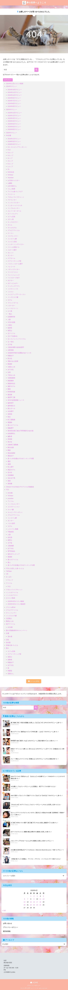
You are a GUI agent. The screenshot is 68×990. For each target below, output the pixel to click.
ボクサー (11, 280)
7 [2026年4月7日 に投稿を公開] (27, 899)
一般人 (10, 314)
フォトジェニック (14, 275)
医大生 (10, 358)
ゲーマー (11, 233)
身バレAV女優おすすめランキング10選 (21, 458)
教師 (9, 389)
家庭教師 (11, 381)
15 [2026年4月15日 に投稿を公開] (31, 902)
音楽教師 (11, 475)
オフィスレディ (13, 214)
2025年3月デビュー (14, 118)
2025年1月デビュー (14, 115)
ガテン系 (11, 219)
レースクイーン (13, 308)
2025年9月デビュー (14, 129)
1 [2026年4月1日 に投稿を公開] (30, 896)
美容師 (10, 439)
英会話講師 (11, 453)
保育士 (10, 330)
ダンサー (11, 255)
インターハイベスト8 (15, 205)
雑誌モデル (11, 470)
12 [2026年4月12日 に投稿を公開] (43, 899)
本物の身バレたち (12, 645)
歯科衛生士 (11, 406)
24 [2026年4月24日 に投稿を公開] (37, 905)
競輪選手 (11, 428)
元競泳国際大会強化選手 (16, 347)
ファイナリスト (13, 272)
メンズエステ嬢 (13, 297)
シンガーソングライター (16, 244)
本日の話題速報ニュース (16, 400)
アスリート (11, 194)
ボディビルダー (13, 283)
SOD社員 (11, 172)
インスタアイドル (12, 592)
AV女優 (8, 135)
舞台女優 (11, 447)
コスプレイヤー (13, 236)
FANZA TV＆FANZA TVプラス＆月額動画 (20, 487)
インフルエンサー (14, 208)
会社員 (10, 537)
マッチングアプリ (14, 286)
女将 (9, 372)
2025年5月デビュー (14, 124)
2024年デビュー (11, 86)
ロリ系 (10, 311)
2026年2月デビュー (14, 141)
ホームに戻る (33, 681)
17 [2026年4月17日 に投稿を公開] (37, 902)
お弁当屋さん (12, 186)
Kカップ (10, 164)
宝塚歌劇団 (11, 378)
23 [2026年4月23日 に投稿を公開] (34, 905)
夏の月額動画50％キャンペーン (16, 630)
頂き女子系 (11, 478)
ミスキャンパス (13, 289)
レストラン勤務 (13, 529)
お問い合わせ (7, 923)
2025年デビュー (11, 109)
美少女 (10, 442)
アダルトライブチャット (16, 197)
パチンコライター (14, 269)
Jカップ (10, 161)
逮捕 (9, 464)
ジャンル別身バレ (14, 247)
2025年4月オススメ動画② (16, 604)
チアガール (11, 258)
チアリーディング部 (14, 261)
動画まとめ (10, 621)
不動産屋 (11, 532)
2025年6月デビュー (14, 127)
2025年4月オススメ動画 (16, 601)
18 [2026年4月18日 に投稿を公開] (40, 902)
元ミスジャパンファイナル (17, 339)
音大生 (10, 472)
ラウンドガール (13, 303)
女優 (7, 633)
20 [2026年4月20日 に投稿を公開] (24, 905)
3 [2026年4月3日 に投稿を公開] (37, 896)
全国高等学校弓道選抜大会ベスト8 (19, 353)
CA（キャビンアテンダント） (18, 147)
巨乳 (7, 640)
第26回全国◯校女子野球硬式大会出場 (20, 431)
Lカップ (10, 166)
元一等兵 (11, 342)
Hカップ (10, 155)
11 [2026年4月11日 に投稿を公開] (40, 899)
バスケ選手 (11, 523)
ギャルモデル (12, 228)
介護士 (10, 325)
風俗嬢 (10, 483)
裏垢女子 (11, 456)
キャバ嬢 (11, 509)
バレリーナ (11, 267)
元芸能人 (9, 618)
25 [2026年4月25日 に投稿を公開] (40, 905)
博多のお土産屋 (13, 361)
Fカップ (10, 580)
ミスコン (11, 292)
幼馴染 (10, 671)
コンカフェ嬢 (12, 239)
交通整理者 (11, 317)
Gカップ (10, 152)
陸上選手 (11, 467)
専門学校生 (11, 551)
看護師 (10, 422)
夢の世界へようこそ (34, 3)
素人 (9, 562)
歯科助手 (11, 403)
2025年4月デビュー (14, 121)
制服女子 (11, 355)
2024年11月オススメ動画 (14, 83)
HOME (34, 982)
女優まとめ (11, 367)
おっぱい (9, 577)
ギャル (10, 225)
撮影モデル (11, 386)
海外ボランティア (14, 554)
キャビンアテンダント (15, 512)
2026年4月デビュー (14, 144)
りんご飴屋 (11, 189)
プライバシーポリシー (10, 927)
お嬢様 (10, 183)
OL (9, 169)
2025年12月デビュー (15, 113)
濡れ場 (10, 636)
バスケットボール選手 (15, 264)
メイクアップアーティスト (17, 294)
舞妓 (9, 450)
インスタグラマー (12, 595)
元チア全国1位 (13, 336)
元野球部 (11, 350)
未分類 (8, 642)
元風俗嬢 (11, 546)
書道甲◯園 (11, 397)
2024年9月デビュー (14, 106)
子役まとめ (11, 375)
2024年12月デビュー (15, 95)
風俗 (9, 481)
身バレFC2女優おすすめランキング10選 (21, 565)
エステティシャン (14, 507)
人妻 (9, 319)
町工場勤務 (11, 420)
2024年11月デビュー (15, 92)
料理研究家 (11, 392)
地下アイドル (10, 624)
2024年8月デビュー (14, 103)
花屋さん (11, 673)
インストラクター (14, 203)
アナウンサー (12, 200)
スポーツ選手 (12, 250)
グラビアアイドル (14, 230)
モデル (10, 300)
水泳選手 (11, 411)
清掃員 (10, 414)
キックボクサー (13, 222)
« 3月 (4, 910)
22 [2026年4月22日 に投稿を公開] (31, 905)
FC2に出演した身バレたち (15, 568)
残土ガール (11, 408)
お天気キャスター (14, 180)
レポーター (11, 305)
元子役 (10, 344)
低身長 (10, 328)
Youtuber (11, 177)
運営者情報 (6, 931)
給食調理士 (11, 433)
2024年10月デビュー (15, 89)
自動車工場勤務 (13, 445)
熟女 (9, 417)
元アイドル (11, 333)
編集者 (10, 436)
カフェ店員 (11, 216)
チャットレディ (11, 613)
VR (7, 574)
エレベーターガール (14, 211)
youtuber (11, 498)
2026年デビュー (11, 133)
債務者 (10, 660)
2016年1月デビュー (14, 139)
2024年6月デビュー (14, 98)
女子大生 (11, 369)
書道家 (10, 394)
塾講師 (10, 364)
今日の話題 (11, 322)
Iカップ (10, 158)
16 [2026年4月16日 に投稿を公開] (34, 902)
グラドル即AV (10, 607)
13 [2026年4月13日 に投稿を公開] (24, 902)
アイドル (11, 501)
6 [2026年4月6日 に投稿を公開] (24, 899)
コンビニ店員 (12, 241)
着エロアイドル (13, 425)
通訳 (9, 461)
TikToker (10, 175)
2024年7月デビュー (14, 101)
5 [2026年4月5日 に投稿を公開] (43, 896)
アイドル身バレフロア (15, 191)
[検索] (36, 70)
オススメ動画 (10, 598)
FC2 (9, 150)
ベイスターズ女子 (14, 278)
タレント (11, 253)
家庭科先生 (11, 383)
